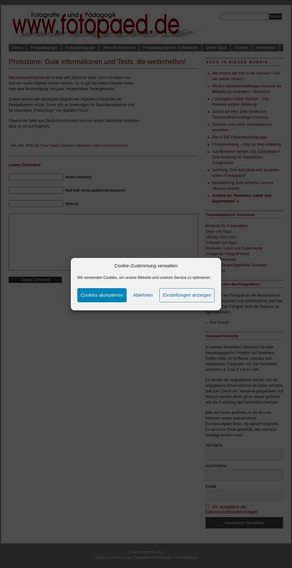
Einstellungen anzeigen (187, 295)
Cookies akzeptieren (102, 295)
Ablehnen (143, 295)
